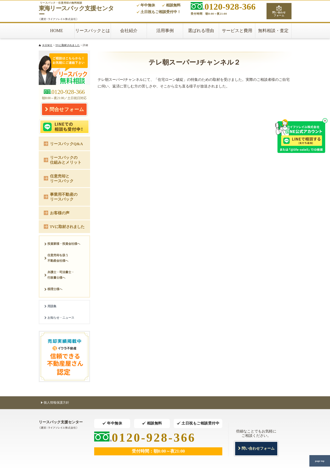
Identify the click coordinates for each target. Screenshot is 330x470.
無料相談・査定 (273, 30)
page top (320, 460)
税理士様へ (53, 289)
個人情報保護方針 (55, 402)
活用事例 (165, 30)
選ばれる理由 (201, 30)
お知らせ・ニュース (59, 317)
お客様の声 (57, 212)
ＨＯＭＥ (47, 45)
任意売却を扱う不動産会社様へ (56, 257)
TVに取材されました (67, 45)
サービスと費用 (237, 30)
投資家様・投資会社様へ (62, 243)
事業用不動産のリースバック (60, 196)
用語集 (50, 306)
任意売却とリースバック (59, 178)
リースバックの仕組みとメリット (62, 160)
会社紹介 (129, 30)
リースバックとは (92, 30)
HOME (56, 30)
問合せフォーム (64, 109)
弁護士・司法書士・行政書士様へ (59, 274)
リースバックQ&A (63, 143)
